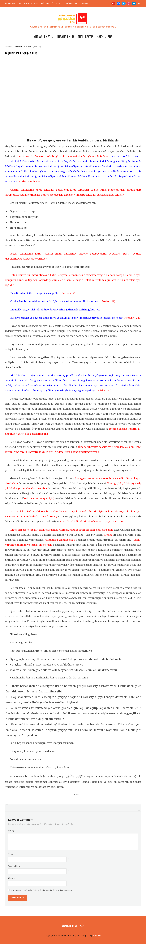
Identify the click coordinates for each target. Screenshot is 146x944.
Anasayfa (10, 3)
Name (10, 854)
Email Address (14, 866)
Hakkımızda (104, 37)
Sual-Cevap (85, 37)
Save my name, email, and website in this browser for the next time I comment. (41, 890)
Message (12, 830)
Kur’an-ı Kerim (44, 37)
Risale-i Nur (65, 37)
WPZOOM (97, 935)
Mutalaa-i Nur (27, 3)
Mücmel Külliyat (50, 3)
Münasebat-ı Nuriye (77, 3)
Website (11, 878)
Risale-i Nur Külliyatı (73, 926)
